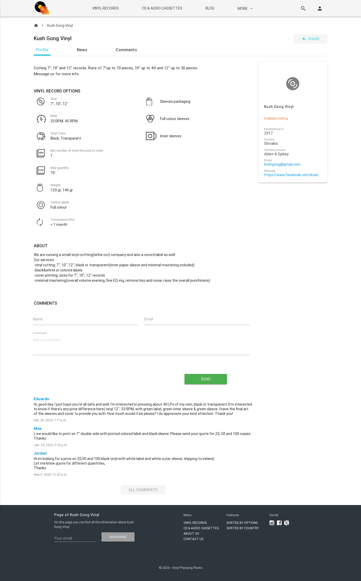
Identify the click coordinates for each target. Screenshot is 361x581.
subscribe (118, 537)
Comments (126, 49)
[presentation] (94, 377)
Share (310, 38)
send (206, 379)
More (246, 8)
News (82, 49)
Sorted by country (242, 528)
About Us (191, 533)
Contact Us (193, 539)
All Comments (143, 490)
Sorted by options (242, 523)
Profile (42, 49)
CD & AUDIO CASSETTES (162, 8)
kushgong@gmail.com (282, 164)
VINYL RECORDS (105, 8)
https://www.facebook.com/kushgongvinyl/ (293, 175)
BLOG (210, 8)
